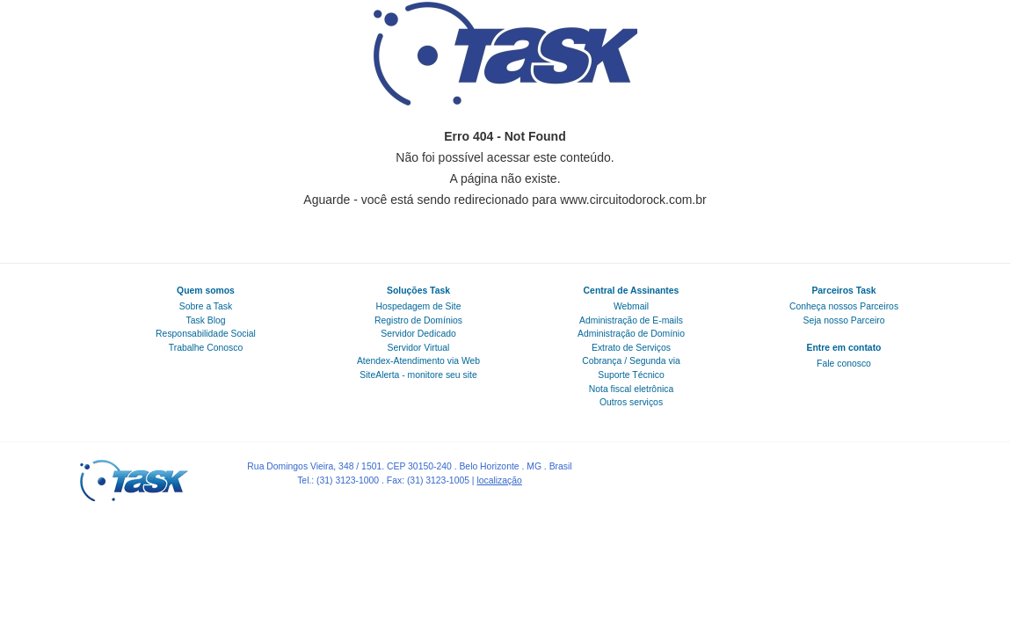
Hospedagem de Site (418, 306)
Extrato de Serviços (631, 348)
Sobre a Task (205, 306)
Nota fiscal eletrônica (631, 389)
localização (498, 480)
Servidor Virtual (419, 348)
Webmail (631, 306)
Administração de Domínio (631, 333)
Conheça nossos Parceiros (843, 306)
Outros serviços (631, 402)
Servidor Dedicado (418, 333)
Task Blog (205, 320)
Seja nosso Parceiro (844, 320)
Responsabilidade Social (206, 333)
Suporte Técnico (631, 375)
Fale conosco (844, 363)
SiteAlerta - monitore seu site (418, 375)
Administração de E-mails (631, 320)
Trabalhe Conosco (206, 348)
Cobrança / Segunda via (631, 361)
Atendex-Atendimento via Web (418, 361)
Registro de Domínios (418, 320)
